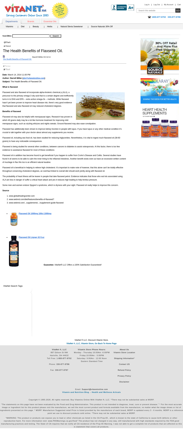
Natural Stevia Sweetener (72, 26)
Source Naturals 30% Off (102, 26)
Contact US (124, 364)
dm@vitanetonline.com (34, 78)
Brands (30, 21)
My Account (168, 5)
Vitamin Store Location (124, 352)
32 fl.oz (31, 237)
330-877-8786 (63, 364)
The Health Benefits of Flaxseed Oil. (17, 59)
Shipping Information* (124, 358)
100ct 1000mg (35, 213)
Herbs (49, 26)
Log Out (157, 5)
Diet (22, 26)
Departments (12, 21)
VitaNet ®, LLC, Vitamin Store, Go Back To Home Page (91, 343)
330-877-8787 (61, 370)
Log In (146, 5)
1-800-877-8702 (64, 358)
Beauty (36, 26)
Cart (179, 5)
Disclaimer (124, 382)
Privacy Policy (124, 376)
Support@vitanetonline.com (95, 389)
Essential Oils (50, 21)
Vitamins (9, 26)
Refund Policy (124, 370)
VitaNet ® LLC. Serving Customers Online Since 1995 (27, 10)
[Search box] (31, 36)
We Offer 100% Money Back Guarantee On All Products (60, 11)
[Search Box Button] (55, 36)
